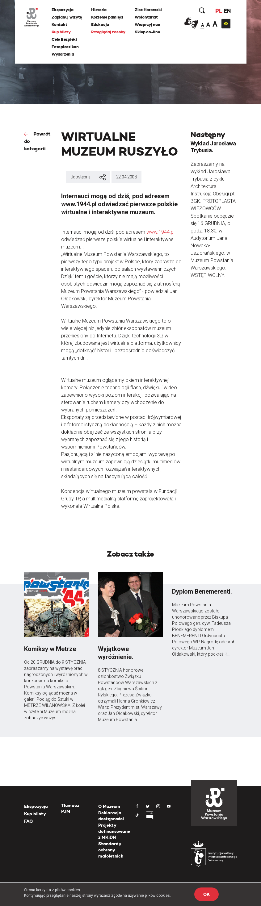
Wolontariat (146, 17)
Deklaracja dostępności (111, 816)
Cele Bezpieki (64, 39)
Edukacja (100, 24)
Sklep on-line (147, 32)
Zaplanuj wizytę (67, 17)
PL (218, 10)
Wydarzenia (63, 54)
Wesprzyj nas (147, 24)
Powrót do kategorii (37, 141)
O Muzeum (109, 806)
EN (226, 10)
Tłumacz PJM (70, 808)
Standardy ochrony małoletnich (110, 849)
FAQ (28, 821)
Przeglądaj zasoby (108, 32)
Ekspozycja (63, 9)
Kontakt (59, 24)
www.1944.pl (160, 232)
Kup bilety (61, 32)
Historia (99, 9)
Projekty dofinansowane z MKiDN (114, 831)
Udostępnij (88, 177)
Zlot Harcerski (148, 9)
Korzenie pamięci (107, 17)
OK (206, 894)
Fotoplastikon (65, 46)
